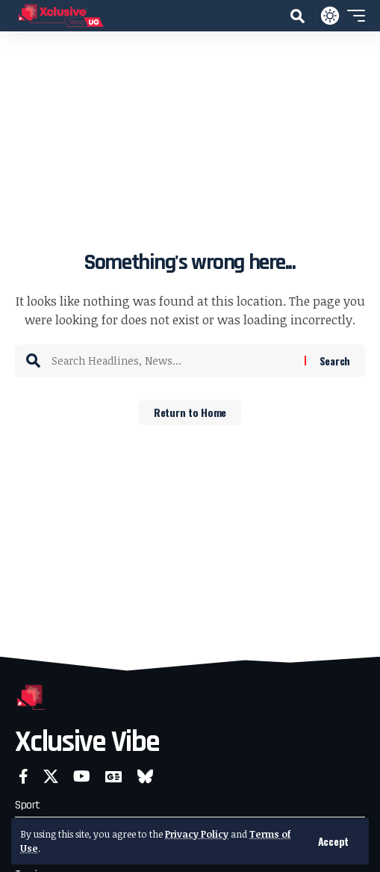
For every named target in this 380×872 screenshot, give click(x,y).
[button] (333, 841)
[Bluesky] (145, 776)
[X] (51, 776)
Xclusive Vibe (87, 742)
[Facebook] (23, 776)
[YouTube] (81, 776)
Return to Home (190, 412)
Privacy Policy (196, 834)
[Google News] (113, 776)
